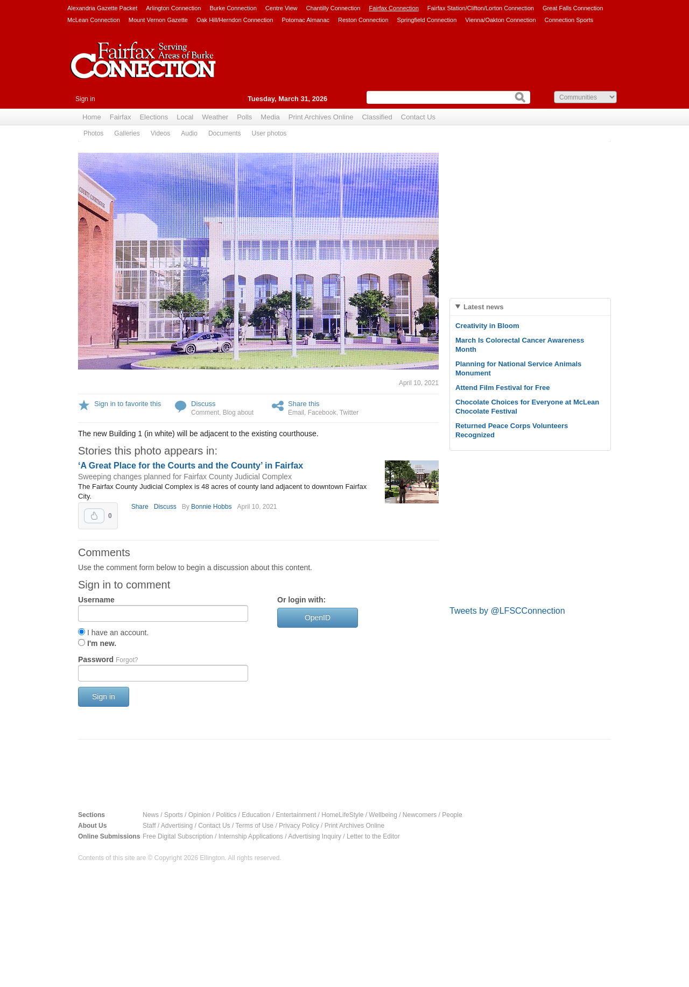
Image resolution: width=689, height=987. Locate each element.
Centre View (281, 8)
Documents (224, 133)
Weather (215, 117)
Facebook (322, 412)
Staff (149, 825)
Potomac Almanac (305, 20)
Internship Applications (251, 836)
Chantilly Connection (333, 8)
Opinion (199, 815)
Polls (244, 117)
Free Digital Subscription (178, 836)
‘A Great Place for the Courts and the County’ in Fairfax (190, 465)
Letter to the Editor (373, 836)
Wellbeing (383, 815)
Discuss (203, 404)
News (151, 815)
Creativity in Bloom (487, 326)
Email (296, 412)
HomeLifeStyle (342, 815)
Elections (153, 117)
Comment (205, 412)
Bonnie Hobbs (211, 506)
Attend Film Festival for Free (502, 388)
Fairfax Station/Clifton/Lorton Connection (480, 8)
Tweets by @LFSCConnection (507, 610)
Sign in (85, 99)
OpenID (318, 617)
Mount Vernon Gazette (158, 20)
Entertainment (296, 815)
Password (108, 659)
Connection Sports (569, 20)
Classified (377, 117)
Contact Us (418, 117)
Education (256, 815)
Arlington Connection (173, 8)
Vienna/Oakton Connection (500, 20)
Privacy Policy (299, 825)
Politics (226, 815)
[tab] (530, 307)
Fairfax (120, 117)
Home (91, 117)
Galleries (126, 133)
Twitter (349, 412)
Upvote (94, 515)
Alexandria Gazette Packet (102, 8)
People (452, 815)
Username (96, 599)
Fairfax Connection (393, 8)
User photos (269, 133)
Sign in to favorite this (127, 404)
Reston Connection (363, 20)
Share (140, 506)
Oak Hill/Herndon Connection (234, 20)
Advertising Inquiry (314, 836)
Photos (93, 133)
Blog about (238, 412)
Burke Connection (232, 8)
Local (185, 117)
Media (270, 117)
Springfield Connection (427, 20)
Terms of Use (254, 825)
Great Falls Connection (573, 8)
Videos (160, 133)
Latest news (483, 307)
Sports (173, 815)
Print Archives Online (321, 117)
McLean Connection (93, 20)
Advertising (177, 825)
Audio (189, 133)
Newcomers (420, 815)
